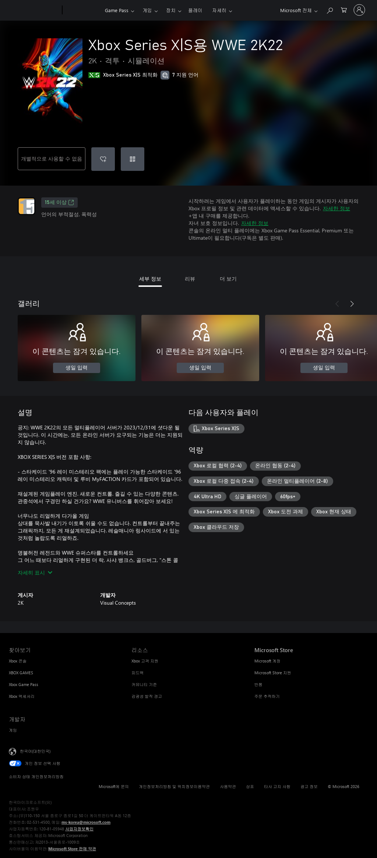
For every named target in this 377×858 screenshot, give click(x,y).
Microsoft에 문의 (114, 786)
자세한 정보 (336, 208)
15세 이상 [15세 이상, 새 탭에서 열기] (59, 202)
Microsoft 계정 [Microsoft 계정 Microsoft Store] (267, 660)
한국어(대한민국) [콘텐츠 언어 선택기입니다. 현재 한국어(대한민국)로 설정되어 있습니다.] (35, 751)
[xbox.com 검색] (329, 9)
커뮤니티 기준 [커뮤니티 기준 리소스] (144, 684)
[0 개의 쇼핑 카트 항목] (344, 9)
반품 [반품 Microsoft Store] (258, 684)
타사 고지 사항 (277, 786)
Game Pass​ (116, 10)
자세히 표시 (35, 572)
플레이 (195, 10)
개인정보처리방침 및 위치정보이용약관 (174, 786)
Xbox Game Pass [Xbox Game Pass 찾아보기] (23, 684)
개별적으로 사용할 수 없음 (51, 158)
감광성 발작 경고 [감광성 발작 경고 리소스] (146, 696)
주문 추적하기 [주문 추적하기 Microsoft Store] (267, 696)
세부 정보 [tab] (150, 278)
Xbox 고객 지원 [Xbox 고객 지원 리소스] (144, 660)
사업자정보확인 (79, 828)
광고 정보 (309, 786)
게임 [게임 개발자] (13, 730)
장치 (171, 10)
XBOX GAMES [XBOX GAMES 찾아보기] (21, 672)
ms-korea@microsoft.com (85, 822)
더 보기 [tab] (228, 278)
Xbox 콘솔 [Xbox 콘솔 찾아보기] (18, 660)
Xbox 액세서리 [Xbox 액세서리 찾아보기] (22, 696)
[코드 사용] (132, 159)
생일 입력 (77, 367)
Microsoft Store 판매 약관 (72, 848)
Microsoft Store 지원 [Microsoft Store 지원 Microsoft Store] (272, 672)
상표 (250, 786)
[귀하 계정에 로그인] (359, 10)
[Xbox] (82, 10)
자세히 (219, 10)
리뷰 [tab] (190, 278)
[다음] (352, 304)
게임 (147, 10)
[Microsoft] (34, 10)
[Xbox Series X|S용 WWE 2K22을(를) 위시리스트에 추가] (103, 159)
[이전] (337, 304)
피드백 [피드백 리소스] (137, 672)
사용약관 (228, 786)
